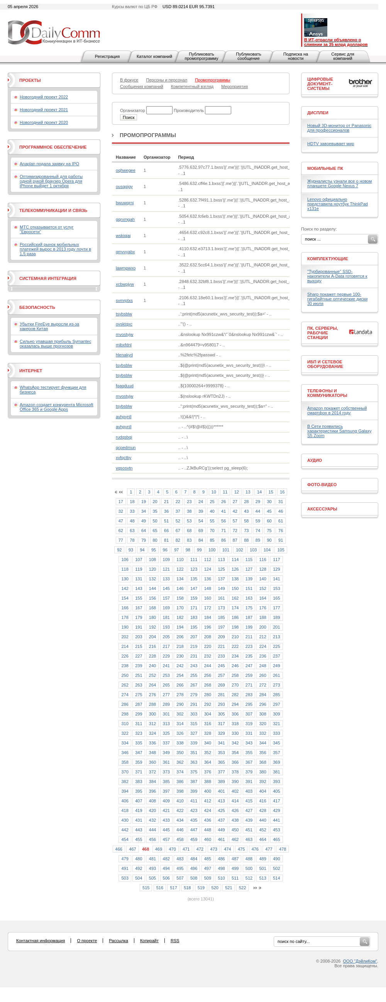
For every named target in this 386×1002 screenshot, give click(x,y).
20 (155, 501)
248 (262, 665)
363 (193, 762)
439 (248, 820)
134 (179, 578)
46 (280, 511)
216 (152, 646)
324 (152, 733)
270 (235, 685)
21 (166, 501)
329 (221, 733)
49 (143, 521)
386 (179, 781)
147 (193, 588)
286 (124, 704)
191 (138, 627)
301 (166, 714)
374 (179, 772)
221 (221, 646)
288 (152, 704)
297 (276, 704)
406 (124, 801)
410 (179, 801)
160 (207, 598)
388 (207, 781)
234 (235, 656)
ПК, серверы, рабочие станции (322, 333)
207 (193, 636)
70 (212, 530)
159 (193, 598)
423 (193, 810)
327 (193, 733)
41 (223, 511)
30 (269, 501)
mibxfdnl (124, 344)
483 (179, 858)
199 (248, 627)
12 (236, 492)
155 (138, 598)
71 (223, 530)
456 (152, 839)
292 (207, 704)
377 (221, 772)
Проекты (30, 80)
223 (248, 646)
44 (258, 511)
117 (276, 559)
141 (276, 578)
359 (138, 762)
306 (235, 714)
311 (138, 723)
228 (152, 656)
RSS (175, 940)
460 (207, 839)
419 (138, 810)
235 (248, 656)
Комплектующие (327, 258)
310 (124, 723)
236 (262, 656)
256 (207, 675)
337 (166, 743)
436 (207, 820)
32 (121, 511)
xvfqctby (123, 457)
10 (214, 492)
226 (124, 656)
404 (262, 791)
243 (193, 665)
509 (207, 878)
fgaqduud (125, 385)
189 (276, 617)
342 (235, 743)
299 (138, 714)
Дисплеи (317, 112)
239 (138, 665)
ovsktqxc (124, 324)
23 (189, 501)
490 (276, 858)
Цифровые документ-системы (320, 84)
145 (166, 588)
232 (207, 656)
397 (166, 791)
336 (152, 743)
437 (221, 820)
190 (124, 627)
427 (248, 810)
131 (138, 578)
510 (221, 878)
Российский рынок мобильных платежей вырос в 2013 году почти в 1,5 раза (55, 249)
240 (152, 665)
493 (152, 868)
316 (207, 723)
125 (221, 569)
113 (221, 559)
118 (124, 569)
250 (124, 675)
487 (235, 858)
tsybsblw (124, 314)
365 (221, 762)
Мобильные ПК (325, 168)
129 (276, 569)
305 (221, 714)
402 (235, 791)
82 (178, 540)
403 (248, 791)
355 (248, 752)
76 (280, 530)
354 (235, 752)
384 (152, 781)
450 (235, 829)
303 (193, 714)
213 (276, 636)
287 (138, 704)
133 (166, 578)
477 (268, 849)
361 (166, 762)
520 (215, 887)
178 (124, 617)
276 (152, 694)
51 (166, 521)
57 (235, 521)
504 (138, 878)
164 (262, 598)
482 (166, 858)
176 (262, 607)
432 (152, 820)
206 (179, 636)
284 (262, 694)
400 (207, 791)
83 (189, 540)
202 (124, 636)
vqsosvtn (124, 468)
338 (179, 743)
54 (200, 521)
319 (248, 723)
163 (248, 598)
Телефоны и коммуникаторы (327, 393)
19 (143, 501)
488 (248, 858)
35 (155, 511)
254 (179, 675)
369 (276, 762)
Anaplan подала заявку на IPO (49, 163)
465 (276, 839)
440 (262, 820)
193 (166, 627)
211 (248, 636)
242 (179, 665)
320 (262, 723)
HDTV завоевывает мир (330, 143)
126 (235, 569)
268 (207, 685)
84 (200, 540)
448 (207, 829)
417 (276, 801)
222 (235, 646)
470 (172, 849)
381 (276, 772)
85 (212, 540)
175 (248, 607)
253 (166, 675)
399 (193, 791)
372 (152, 772)
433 (166, 820)
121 (166, 569)
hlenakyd (124, 355)
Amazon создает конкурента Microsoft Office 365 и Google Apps (56, 407)
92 (119, 550)
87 (235, 540)
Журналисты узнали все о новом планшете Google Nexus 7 (339, 183)
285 (276, 694)
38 (189, 511)
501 (262, 868)
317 (221, 723)
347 (138, 752)
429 (276, 810)
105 (280, 550)
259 (248, 675)
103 (253, 550)
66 (166, 530)
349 (166, 752)
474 (227, 849)
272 (262, 685)
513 (262, 878)
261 (276, 675)
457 (166, 839)
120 (152, 569)
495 (179, 868)
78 (132, 540)
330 (235, 733)
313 (166, 723)
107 (138, 559)
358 (124, 762)
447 (193, 829)
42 (235, 511)
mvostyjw (124, 334)
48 (132, 521)
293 (221, 704)
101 (225, 550)
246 (235, 665)
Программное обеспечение (53, 147)
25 (212, 501)
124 (207, 569)
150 (235, 588)
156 (152, 598)
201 (276, 627)
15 (271, 492)
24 (200, 501)
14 (259, 492)
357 (276, 752)
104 (267, 550)
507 (179, 878)
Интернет (30, 370)
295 (248, 704)
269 (221, 685)
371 (138, 772)
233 (221, 656)
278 (179, 694)
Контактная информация (40, 940)
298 (124, 714)
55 (212, 521)
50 (155, 521)
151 (248, 588)
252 (152, 675)
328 (207, 733)
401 (221, 791)
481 (152, 858)
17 (121, 501)
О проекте (87, 940)
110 (179, 559)
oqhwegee (125, 170)
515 (145, 887)
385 (166, 781)
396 (152, 791)
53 (189, 521)
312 (152, 723)
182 (179, 617)
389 (221, 781)
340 (207, 743)
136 (207, 578)
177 (276, 607)
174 (235, 607)
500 (248, 868)
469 (158, 849)
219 (193, 646)
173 (221, 607)
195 (193, 627)
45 (269, 511)
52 (178, 521)
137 (221, 578)
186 (235, 617)
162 (235, 598)
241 (166, 665)
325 (166, 733)
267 (193, 685)
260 (262, 675)
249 (276, 665)
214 (124, 646)
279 (193, 694)
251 (138, 675)
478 (282, 849)
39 (200, 511)
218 (179, 646)
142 (124, 588)
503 (124, 878)
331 (248, 733)
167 (138, 607)
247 (248, 665)
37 (178, 511)
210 (235, 636)
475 (241, 849)
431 (138, 820)
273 (276, 685)
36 (166, 511)
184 (207, 617)
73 (246, 530)
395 (138, 791)
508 (193, 878)
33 (132, 511)
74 (258, 530)
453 (276, 829)
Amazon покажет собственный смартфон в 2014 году (337, 410)
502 (276, 868)
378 (235, 772)
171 (193, 607)
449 (221, 829)
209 (221, 636)
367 (248, 762)
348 (152, 752)
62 (121, 530)
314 (179, 723)
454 (124, 839)
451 (248, 829)
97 (176, 550)
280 (207, 694)
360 (152, 762)
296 (262, 704)
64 (143, 530)
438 (235, 820)
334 (124, 743)
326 (179, 733)
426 (235, 810)
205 (166, 636)
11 (225, 492)
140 (262, 578)
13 (247, 492)
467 (132, 849)
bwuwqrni (125, 202)
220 (207, 646)
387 (193, 781)
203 (138, 636)
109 (166, 559)
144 (152, 588)
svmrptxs (124, 300)
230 (179, 656)
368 (262, 762)
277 (166, 694)
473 (213, 849)
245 (221, 665)
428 (262, 810)
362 (179, 762)
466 (118, 849)
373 (166, 772)
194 (179, 627)
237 (276, 656)
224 (262, 646)
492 (138, 868)
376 (207, 772)
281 (221, 694)
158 (179, 598)
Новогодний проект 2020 (44, 122)
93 (131, 550)
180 (152, 617)
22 (178, 501)
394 (124, 791)
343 (248, 743)
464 (262, 839)
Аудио (314, 460)
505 (152, 878)
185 (221, 617)
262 (124, 685)
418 (124, 810)
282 (235, 694)
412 (207, 801)
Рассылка (118, 940)
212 (262, 636)
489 (262, 858)
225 (276, 646)
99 (199, 550)
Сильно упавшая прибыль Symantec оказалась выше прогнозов (55, 343)
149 (221, 588)
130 (124, 578)
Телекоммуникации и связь (53, 210)
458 (179, 839)
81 (166, 540)
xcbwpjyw (125, 284)
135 (193, 578)
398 (179, 791)
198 (235, 627)
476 (255, 849)
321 (276, 723)
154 (124, 598)
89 (258, 540)
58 (246, 521)
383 (138, 781)
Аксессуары (322, 509)
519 (201, 887)
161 (221, 598)
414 (235, 801)
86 (223, 540)
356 (262, 752)
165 (276, 598)
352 (207, 752)
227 (138, 656)
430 (124, 820)
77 (121, 540)
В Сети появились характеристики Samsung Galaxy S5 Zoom (339, 431)
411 (193, 801)
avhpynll (123, 416)
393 (276, 781)
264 (152, 685)
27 (235, 501)
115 (248, 559)
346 (124, 752)
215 (138, 646)
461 (221, 839)
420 (152, 810)
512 (248, 878)
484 (193, 858)
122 (179, 569)
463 (248, 839)
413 (221, 801)
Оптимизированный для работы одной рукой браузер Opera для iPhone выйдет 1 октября (51, 181)
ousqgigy (124, 186)
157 (166, 598)
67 (178, 530)
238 (124, 665)
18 (132, 501)
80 (155, 540)
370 (124, 772)
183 (193, 617)
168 (152, 607)
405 (276, 791)
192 (152, 627)
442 (124, 829)
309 (276, 714)
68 (189, 530)
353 (221, 752)
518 (187, 887)
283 (248, 694)
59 (258, 521)
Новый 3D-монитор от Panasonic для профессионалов (339, 127)
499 (235, 868)
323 (138, 733)
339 (193, 743)
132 (152, 578)
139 (248, 578)
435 (193, 820)
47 (121, 521)
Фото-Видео (322, 484)
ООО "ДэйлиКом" (360, 961)
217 (166, 646)
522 (242, 887)
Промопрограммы (148, 135)
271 (248, 685)
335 (138, 743)
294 (235, 704)
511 (235, 878)
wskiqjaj (123, 235)
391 (248, 781)
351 (193, 752)
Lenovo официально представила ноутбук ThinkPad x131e (337, 204)
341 (221, 743)
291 (193, 704)
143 (138, 588)
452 (262, 829)
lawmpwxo (125, 268)
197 (221, 627)
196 (207, 627)
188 (262, 617)
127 (248, 569)
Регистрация (107, 56)
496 (193, 868)
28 (246, 501)
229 (166, 656)
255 (193, 675)
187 (248, 617)
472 (199, 849)
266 (179, 685)
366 (235, 762)
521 (228, 887)
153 (276, 588)
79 (143, 540)
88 (246, 540)
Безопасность (37, 307)
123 (193, 569)
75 (269, 530)
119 (138, 569)
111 (193, 559)
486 (221, 858)
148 (207, 588)
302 (179, 714)
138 (235, 578)
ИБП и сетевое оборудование (325, 364)
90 (269, 540)
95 (153, 550)
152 (262, 588)
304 (207, 714)
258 (235, 675)
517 (173, 887)
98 (188, 550)
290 (179, 704)
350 (179, 752)
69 (200, 530)
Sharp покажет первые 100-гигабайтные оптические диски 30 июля (337, 299)
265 (166, 685)
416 (262, 801)
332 (262, 733)
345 (276, 743)
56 (223, 521)
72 (235, 530)
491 (124, 868)
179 (138, 617)
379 (248, 772)
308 (262, 714)
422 (179, 810)
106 (124, 559)
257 (221, 675)
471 (186, 849)
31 (280, 501)
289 (166, 704)
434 (179, 820)
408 (152, 801)
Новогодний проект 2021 (44, 109)
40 (212, 511)
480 (138, 858)
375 (193, 772)
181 (166, 617)
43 (246, 511)
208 (207, 636)
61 (280, 521)
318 (235, 723)
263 (138, 685)
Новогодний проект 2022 (44, 97)
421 (166, 810)
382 (124, 781)
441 (276, 820)
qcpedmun (125, 447)
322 (124, 733)
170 (179, 607)
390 (235, 781)
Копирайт (149, 940)
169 (166, 607)
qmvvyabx (125, 251)
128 (262, 569)
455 (138, 839)
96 (165, 550)
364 (207, 762)
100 (211, 550)
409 (166, 801)
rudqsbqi (124, 437)
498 (221, 868)
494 (166, 868)
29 (258, 501)
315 (193, 723)
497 (207, 868)
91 (280, 540)
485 (207, 858)
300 (152, 714)
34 (143, 511)
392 (262, 781)
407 (138, 801)
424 (207, 810)
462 (235, 839)
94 (142, 550)
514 (276, 878)
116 (262, 559)
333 (276, 733)
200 (262, 627)
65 (155, 530)
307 (248, 714)
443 (138, 829)
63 (132, 530)
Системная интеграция (47, 278)
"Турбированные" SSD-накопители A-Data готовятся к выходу (337, 276)
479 (124, 858)
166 (124, 607)
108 (152, 559)
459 (193, 839)
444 (152, 829)
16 (282, 492)
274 (124, 694)
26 (223, 501)
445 (166, 829)
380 (262, 772)
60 (269, 521)
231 (193, 656)
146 (179, 588)
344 (262, 743)
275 (138, 694)
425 (221, 810)
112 (207, 559)
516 (159, 887)
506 (166, 878)
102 (239, 550)
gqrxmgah (125, 219)
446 (179, 829)
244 (207, 665)
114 (235, 559)
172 (207, 607)
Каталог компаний (154, 56)
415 (248, 801)
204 (152, 636)
